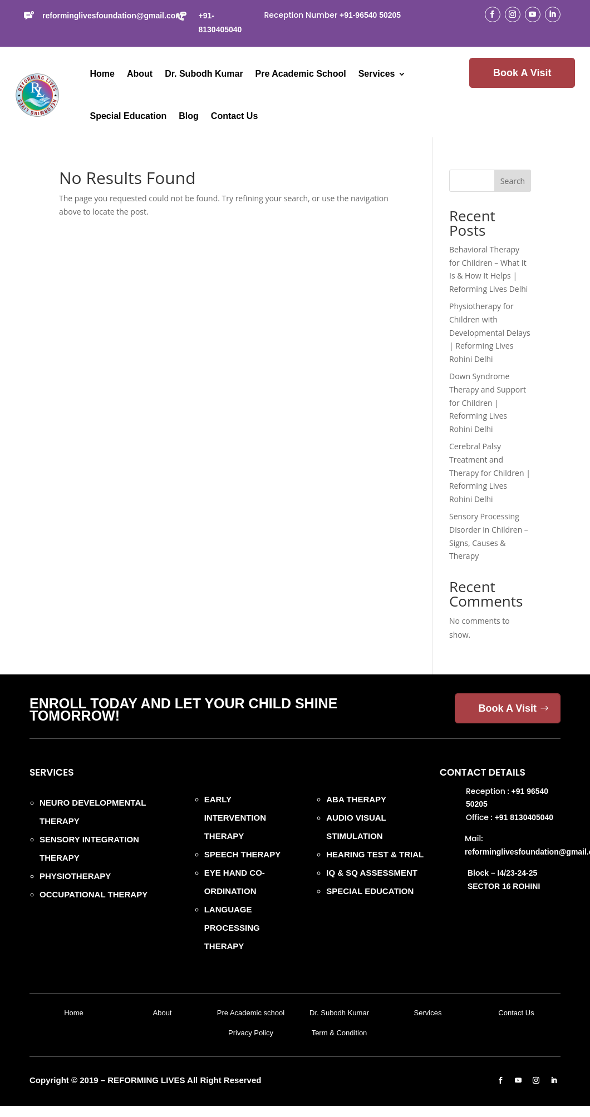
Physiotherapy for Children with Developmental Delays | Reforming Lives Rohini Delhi (489, 332)
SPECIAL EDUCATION (370, 891)
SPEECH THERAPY (242, 854)
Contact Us (234, 116)
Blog (189, 116)
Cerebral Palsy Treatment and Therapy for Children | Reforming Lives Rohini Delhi (489, 472)
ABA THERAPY (356, 799)
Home (102, 73)
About (140, 73)
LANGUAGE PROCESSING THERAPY (232, 928)
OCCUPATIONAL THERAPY (94, 894)
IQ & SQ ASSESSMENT (371, 872)
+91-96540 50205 (370, 15)
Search (512, 181)
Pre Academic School (300, 73)
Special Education (128, 116)
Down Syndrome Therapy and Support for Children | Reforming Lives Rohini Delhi (487, 402)
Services (376, 73)
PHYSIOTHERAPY (75, 876)
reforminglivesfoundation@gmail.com (112, 15)
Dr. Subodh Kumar (204, 73)
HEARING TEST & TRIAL (375, 854)
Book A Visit (522, 72)
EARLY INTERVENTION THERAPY (235, 818)
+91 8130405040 (524, 817)
